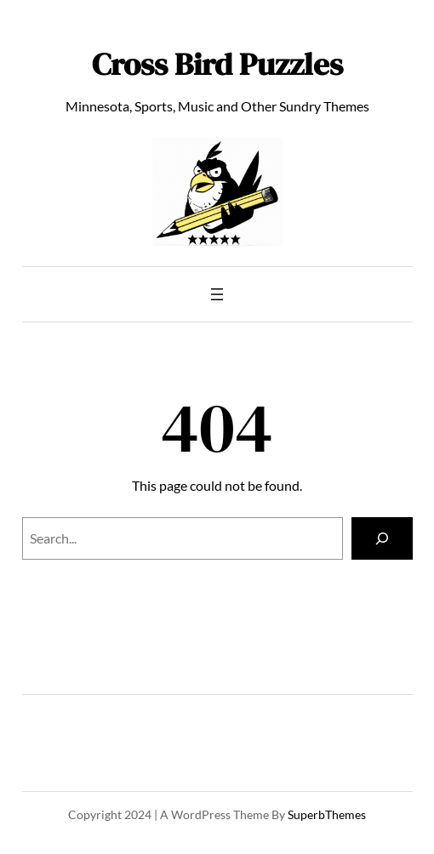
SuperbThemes (327, 814)
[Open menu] (217, 294)
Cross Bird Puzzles (217, 64)
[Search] (382, 538)
